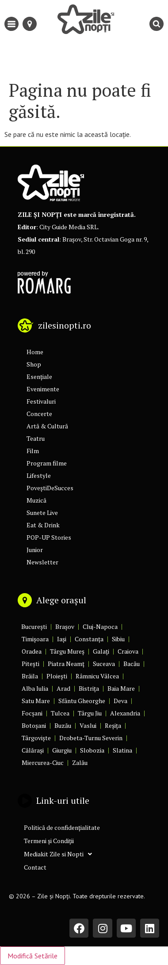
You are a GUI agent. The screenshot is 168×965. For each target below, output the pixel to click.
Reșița (113, 725)
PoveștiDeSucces (50, 488)
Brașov (64, 626)
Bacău (131, 663)
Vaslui (88, 725)
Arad (63, 688)
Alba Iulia (35, 688)
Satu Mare (36, 700)
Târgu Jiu (90, 713)
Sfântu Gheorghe (81, 700)
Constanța (89, 639)
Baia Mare (121, 688)
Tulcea (60, 713)
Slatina (122, 750)
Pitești (30, 663)
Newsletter (42, 562)
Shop (34, 364)
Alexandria (125, 713)
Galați (101, 651)
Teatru (36, 438)
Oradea (32, 651)
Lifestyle (39, 475)
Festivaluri (41, 401)
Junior (35, 549)
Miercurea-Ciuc (43, 762)
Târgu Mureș (67, 651)
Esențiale (39, 376)
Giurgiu (62, 750)
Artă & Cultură (47, 426)
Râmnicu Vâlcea (97, 676)
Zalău (80, 762)
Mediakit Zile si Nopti (58, 854)
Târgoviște (36, 738)
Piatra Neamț (66, 663)
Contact (35, 867)
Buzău (62, 725)
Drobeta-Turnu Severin (90, 738)
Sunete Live (42, 512)
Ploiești (56, 676)
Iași (61, 639)
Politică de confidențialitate (62, 827)
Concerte (39, 413)
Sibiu (118, 639)
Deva (120, 700)
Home (35, 352)
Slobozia (92, 750)
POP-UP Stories (49, 537)
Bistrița (89, 688)
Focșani (32, 713)
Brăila (30, 676)
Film (33, 451)
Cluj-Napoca (100, 626)
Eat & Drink (43, 525)
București (34, 626)
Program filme (47, 463)
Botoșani (34, 725)
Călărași (33, 750)
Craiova (128, 651)
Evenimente (43, 389)
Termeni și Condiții (49, 840)
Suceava (104, 663)
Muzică (36, 500)
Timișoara (35, 639)
